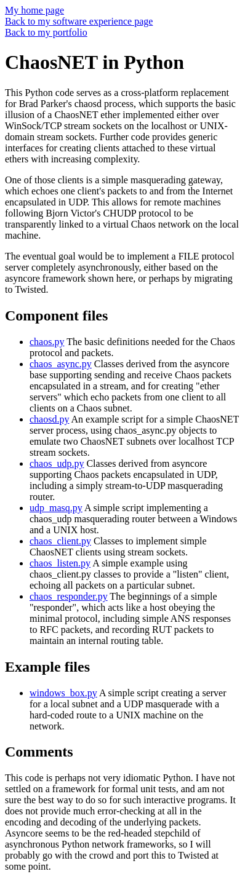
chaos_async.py (61, 364)
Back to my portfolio (46, 32)
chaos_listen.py (60, 563)
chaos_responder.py (69, 596)
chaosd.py (49, 419)
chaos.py (47, 341)
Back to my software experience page (79, 21)
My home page (34, 10)
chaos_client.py (60, 541)
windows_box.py (63, 693)
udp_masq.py (56, 508)
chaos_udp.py (57, 463)
